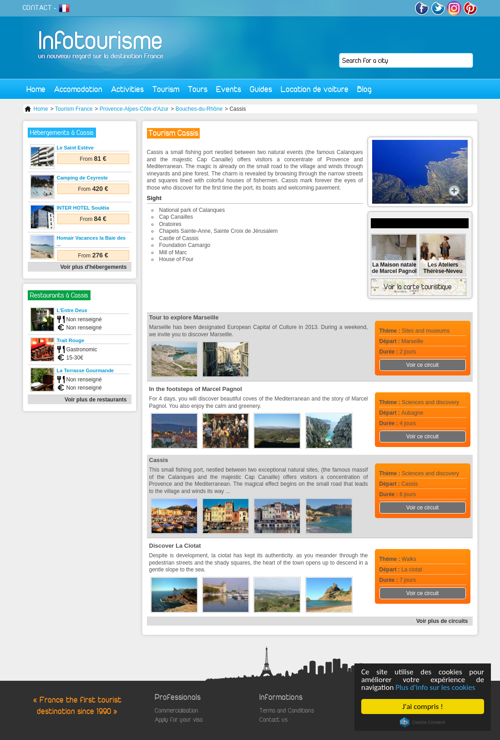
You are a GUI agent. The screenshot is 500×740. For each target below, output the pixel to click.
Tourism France (74, 109)
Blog (364, 89)
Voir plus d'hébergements (94, 267)
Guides (261, 89)
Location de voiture (314, 89)
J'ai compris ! (422, 706)
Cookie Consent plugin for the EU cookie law (422, 722)
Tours (197, 89)
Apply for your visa (178, 720)
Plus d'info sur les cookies (435, 687)
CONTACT (37, 8)
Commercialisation (176, 710)
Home (35, 89)
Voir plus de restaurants (95, 399)
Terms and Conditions (286, 710)
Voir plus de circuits (442, 621)
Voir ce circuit (422, 365)
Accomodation (78, 89)
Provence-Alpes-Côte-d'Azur (134, 109)
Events (228, 89)
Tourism (165, 89)
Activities (127, 89)
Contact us (273, 720)
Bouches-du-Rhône (199, 109)
